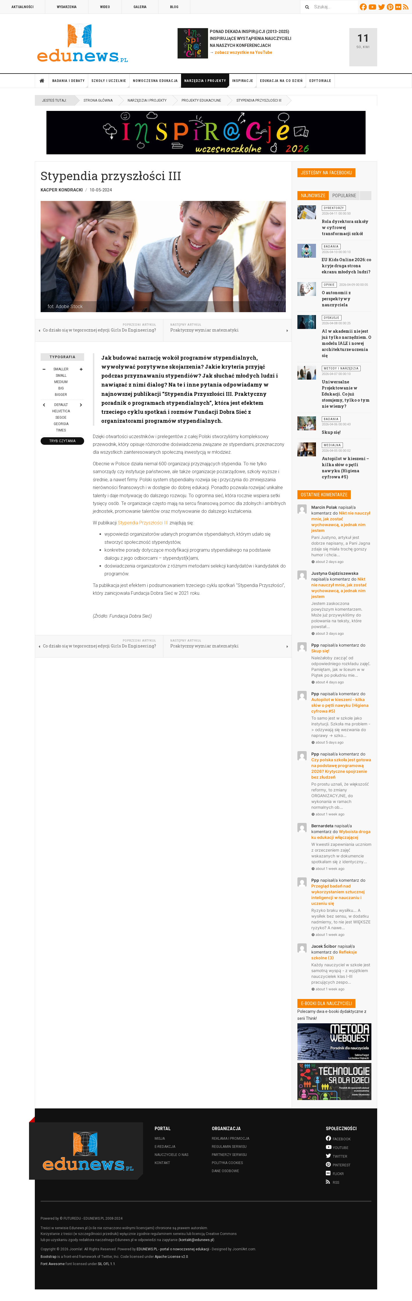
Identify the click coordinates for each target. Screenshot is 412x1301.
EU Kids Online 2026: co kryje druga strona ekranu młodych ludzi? (346, 266)
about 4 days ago (327, 682)
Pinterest (391, 6)
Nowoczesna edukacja (157, 83)
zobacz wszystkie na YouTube (243, 52)
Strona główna (42, 81)
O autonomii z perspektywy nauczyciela (336, 299)
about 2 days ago (327, 561)
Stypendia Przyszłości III (143, 523)
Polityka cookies (227, 1163)
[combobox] (329, 7)
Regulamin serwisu (229, 1147)
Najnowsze (313, 195)
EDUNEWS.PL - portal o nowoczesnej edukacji (173, 1249)
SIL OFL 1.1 (106, 1264)
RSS (406, 6)
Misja (160, 1139)
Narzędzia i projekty (206, 83)
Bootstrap (48, 1257)
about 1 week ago (327, 814)
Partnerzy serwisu (229, 1155)
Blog (174, 7)
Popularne (344, 195)
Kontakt (162, 1163)
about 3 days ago (327, 633)
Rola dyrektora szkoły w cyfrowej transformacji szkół (345, 227)
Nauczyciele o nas (171, 1155)
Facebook (364, 6)
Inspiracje (244, 83)
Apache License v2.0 (171, 1257)
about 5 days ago (327, 742)
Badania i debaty (70, 83)
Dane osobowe (225, 1171)
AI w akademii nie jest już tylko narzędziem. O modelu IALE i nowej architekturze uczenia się (346, 343)
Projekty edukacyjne (201, 100)
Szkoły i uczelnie (110, 83)
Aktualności (22, 7)
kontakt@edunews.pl (196, 1240)
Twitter (382, 6)
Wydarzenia (67, 7)
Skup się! (331, 432)
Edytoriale (320, 81)
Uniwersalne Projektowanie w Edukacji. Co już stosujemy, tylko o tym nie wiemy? (346, 394)
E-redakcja (165, 1147)
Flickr (399, 6)
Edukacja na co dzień (283, 83)
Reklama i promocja (230, 1139)
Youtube (373, 6)
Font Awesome (53, 1264)
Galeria (140, 7)
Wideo (105, 7)
